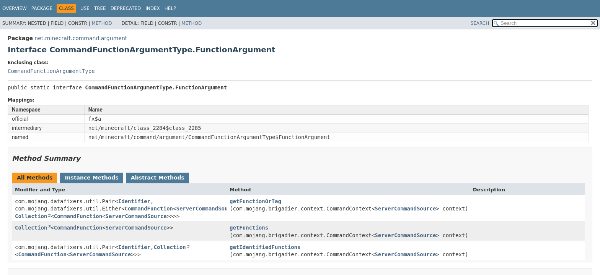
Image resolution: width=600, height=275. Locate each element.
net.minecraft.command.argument (80, 38)
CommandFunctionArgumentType (51, 71)
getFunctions (249, 228)
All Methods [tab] (34, 178)
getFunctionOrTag (255, 201)
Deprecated (126, 8)
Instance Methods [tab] (91, 178)
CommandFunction (149, 208)
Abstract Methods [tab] (157, 178)
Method (102, 23)
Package (41, 8)
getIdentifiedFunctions (265, 247)
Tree (100, 8)
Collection (31, 216)
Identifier (134, 201)
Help (170, 8)
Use (85, 8)
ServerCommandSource (206, 208)
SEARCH (480, 23)
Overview (14, 8)
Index (152, 8)
